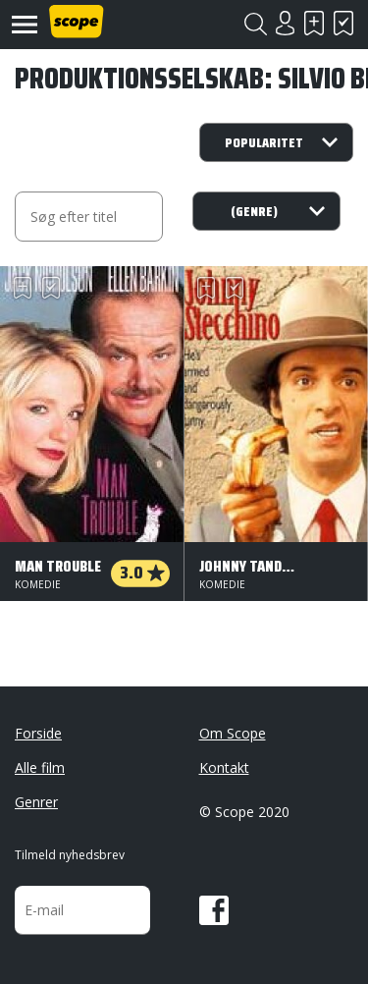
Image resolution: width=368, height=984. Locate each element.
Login (284, 23)
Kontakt (224, 767)
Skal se (314, 23)
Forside (38, 733)
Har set (343, 23)
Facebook (214, 910)
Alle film (40, 767)
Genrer (36, 802)
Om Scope (232, 733)
